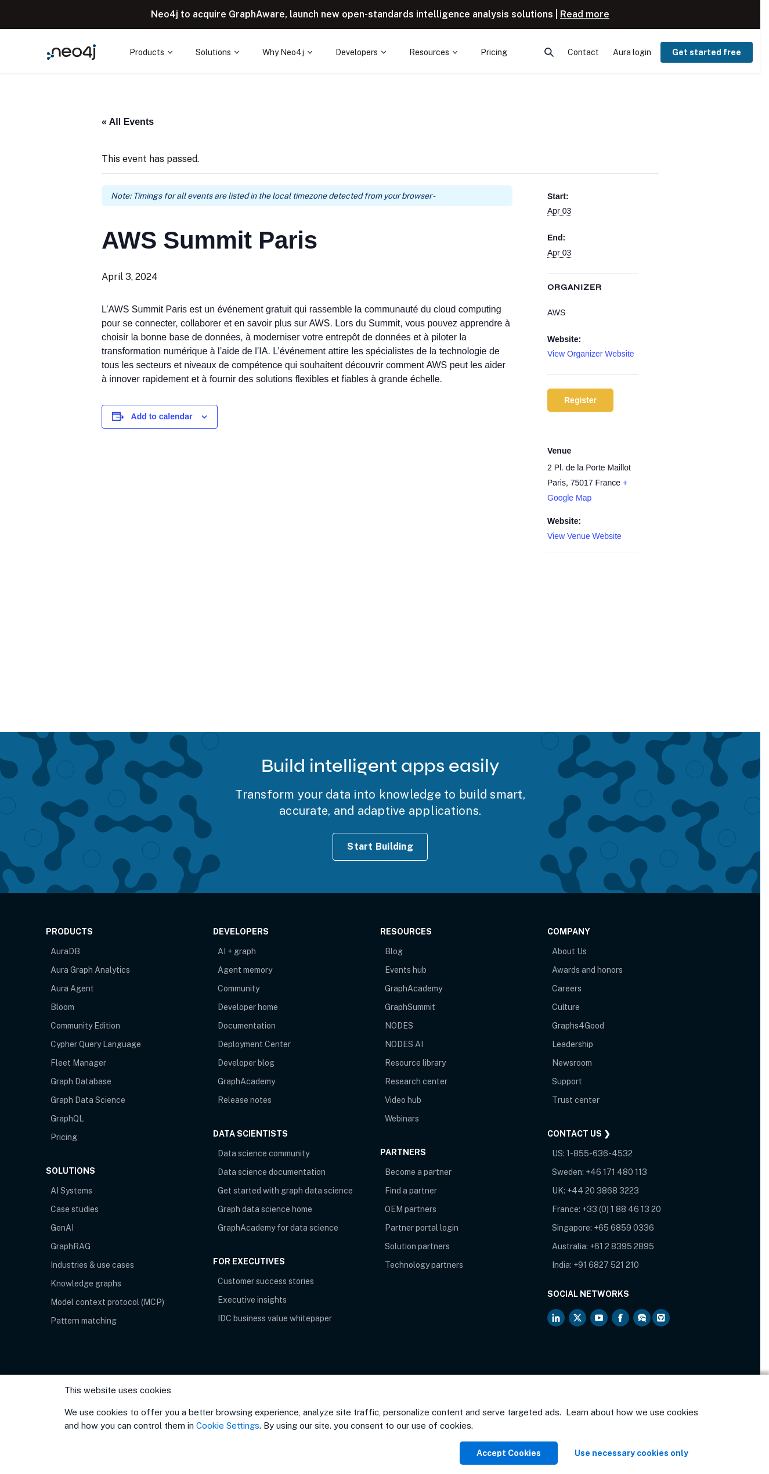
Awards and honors (587, 970)
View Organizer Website (590, 353)
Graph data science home (265, 1209)
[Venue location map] (592, 613)
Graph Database (80, 1081)
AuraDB (65, 951)
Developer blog (246, 1062)
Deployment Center (254, 1044)
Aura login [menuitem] (632, 52)
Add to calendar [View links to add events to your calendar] (162, 416)
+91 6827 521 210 (606, 1265)
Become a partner (418, 1172)
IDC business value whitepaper (275, 1318)
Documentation (247, 1025)
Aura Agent (72, 988)
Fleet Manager (78, 1062)
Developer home (248, 1007)
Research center (416, 1081)
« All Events (128, 122)
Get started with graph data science (285, 1190)
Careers (567, 988)
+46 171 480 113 (616, 1172)
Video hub (403, 1100)
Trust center (576, 1100)
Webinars (402, 1118)
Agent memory (245, 970)
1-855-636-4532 (599, 1153)
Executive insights (252, 1299)
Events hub (406, 970)
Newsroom (572, 1062)
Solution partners (417, 1246)
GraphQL (67, 1118)
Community (238, 988)
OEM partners (410, 1209)
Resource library (415, 1062)
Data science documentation (272, 1172)
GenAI (62, 1227)
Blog (394, 951)
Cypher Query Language (95, 1044)
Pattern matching (83, 1320)
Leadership (572, 1044)
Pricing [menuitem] (494, 52)
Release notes (245, 1100)
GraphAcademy (246, 1081)
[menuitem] (151, 52)
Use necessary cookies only (631, 1453)
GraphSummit (410, 1007)
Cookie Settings (227, 1425)
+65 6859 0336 (624, 1227)
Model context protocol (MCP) (107, 1302)
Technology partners (424, 1265)
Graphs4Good (578, 1025)
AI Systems (71, 1190)
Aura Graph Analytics (90, 970)
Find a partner (411, 1190)
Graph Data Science (87, 1100)
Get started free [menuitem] (706, 52)
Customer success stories (266, 1281)
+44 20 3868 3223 (603, 1190)
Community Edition (85, 1025)
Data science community (263, 1153)
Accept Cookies (508, 1453)
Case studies (74, 1209)
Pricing (63, 1137)
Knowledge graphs (85, 1283)
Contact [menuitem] (583, 52)
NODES (399, 1025)
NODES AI (404, 1044)
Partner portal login (421, 1227)
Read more (584, 14)
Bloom (62, 1007)
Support (567, 1081)
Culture (566, 1007)
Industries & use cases (92, 1265)
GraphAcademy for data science (278, 1227)
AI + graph (237, 951)
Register (580, 400)
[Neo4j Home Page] (71, 52)
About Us (569, 951)
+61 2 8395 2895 (622, 1246)
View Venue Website (584, 536)
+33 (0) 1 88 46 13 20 (621, 1209)
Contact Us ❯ (579, 1133)
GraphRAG (70, 1246)
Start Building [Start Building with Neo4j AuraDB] (380, 846)
